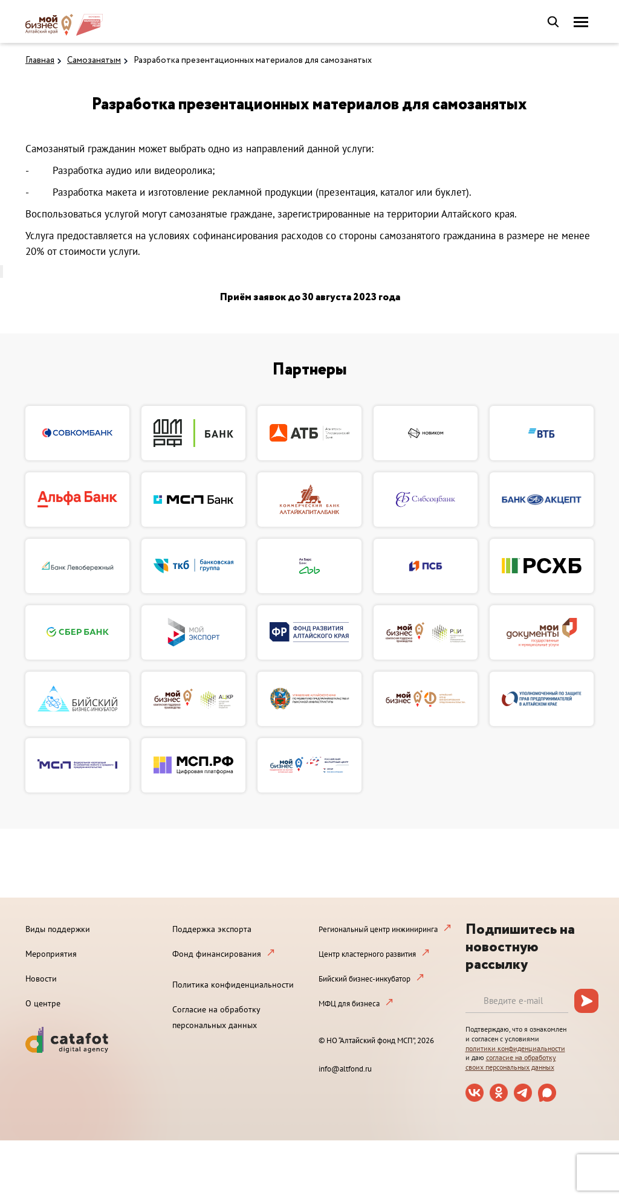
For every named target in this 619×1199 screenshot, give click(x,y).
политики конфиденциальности (515, 1048)
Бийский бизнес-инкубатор (364, 979)
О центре (42, 1003)
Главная (39, 60)
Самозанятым (94, 60)
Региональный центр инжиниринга (378, 929)
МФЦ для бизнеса (349, 1003)
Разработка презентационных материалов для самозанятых (253, 60)
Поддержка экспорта (211, 929)
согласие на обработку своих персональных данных (510, 1062)
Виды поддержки (57, 929)
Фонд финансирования (216, 953)
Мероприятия (51, 953)
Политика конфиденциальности (233, 984)
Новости (41, 978)
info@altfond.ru (345, 1069)
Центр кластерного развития (367, 954)
